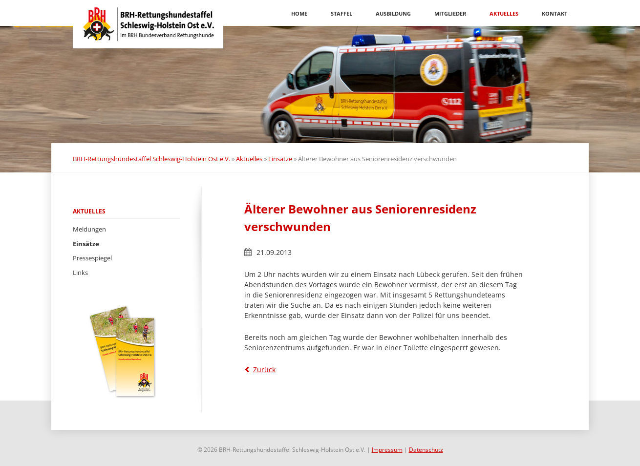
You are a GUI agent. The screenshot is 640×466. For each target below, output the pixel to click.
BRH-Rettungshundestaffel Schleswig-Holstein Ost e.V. (151, 158)
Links (80, 272)
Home (299, 13)
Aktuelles (504, 13)
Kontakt (554, 13)
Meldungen (89, 229)
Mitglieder (450, 13)
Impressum (387, 449)
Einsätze (280, 158)
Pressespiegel (92, 258)
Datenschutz (426, 449)
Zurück (264, 369)
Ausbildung (393, 13)
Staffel (341, 13)
